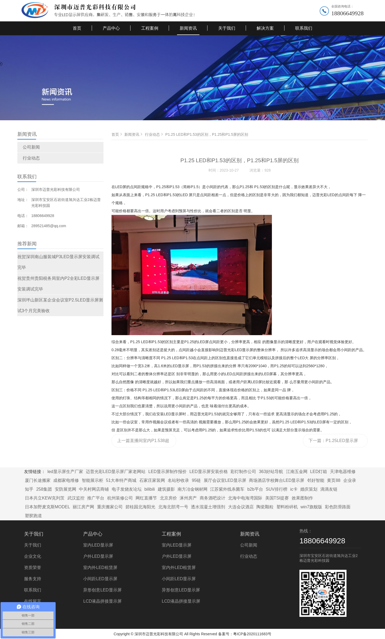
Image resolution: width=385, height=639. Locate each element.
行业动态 (31, 158)
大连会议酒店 (241, 507)
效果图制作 (302, 498)
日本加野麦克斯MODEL (47, 507)
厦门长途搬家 (38, 480)
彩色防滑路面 (338, 507)
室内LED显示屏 (98, 545)
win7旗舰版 (311, 507)
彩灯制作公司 (243, 471)
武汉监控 (75, 498)
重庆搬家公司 (110, 507)
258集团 (44, 489)
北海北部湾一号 (173, 507)
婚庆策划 (308, 489)
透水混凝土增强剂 (208, 507)
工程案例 (149, 28)
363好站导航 (271, 471)
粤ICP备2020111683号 (252, 634)
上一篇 (143, 442)
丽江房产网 (83, 507)
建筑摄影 (166, 489)
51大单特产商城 (121, 480)
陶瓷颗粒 (265, 507)
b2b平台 (255, 489)
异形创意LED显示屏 (102, 590)
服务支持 (32, 578)
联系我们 (303, 28)
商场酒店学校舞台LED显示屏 (276, 480)
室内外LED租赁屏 (100, 567)
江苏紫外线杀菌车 (227, 489)
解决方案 (265, 28)
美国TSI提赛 (277, 498)
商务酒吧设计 (212, 498)
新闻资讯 (188, 28)
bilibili (149, 489)
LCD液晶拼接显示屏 (102, 601)
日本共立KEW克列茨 (44, 498)
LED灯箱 (318, 471)
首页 (77, 28)
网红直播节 (146, 498)
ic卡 (294, 489)
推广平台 (95, 498)
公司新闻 (31, 147)
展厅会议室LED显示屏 (225, 480)
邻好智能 (315, 480)
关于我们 (226, 28)
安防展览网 (65, 489)
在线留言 (32, 601)
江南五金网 (296, 471)
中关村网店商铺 (94, 489)
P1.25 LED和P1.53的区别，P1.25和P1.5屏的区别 (206, 134)
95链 (196, 480)
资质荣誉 (32, 567)
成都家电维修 (66, 480)
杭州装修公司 (120, 498)
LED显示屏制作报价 (167, 471)
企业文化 (32, 556)
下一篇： (333, 442)
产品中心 (111, 28)
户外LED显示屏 (98, 556)
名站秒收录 (178, 480)
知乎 (29, 489)
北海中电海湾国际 (245, 498)
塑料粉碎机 (287, 507)
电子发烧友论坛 (127, 489)
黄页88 (333, 480)
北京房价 (168, 498)
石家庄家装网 (152, 480)
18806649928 (347, 13)
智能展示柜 (92, 480)
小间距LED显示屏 (100, 578)
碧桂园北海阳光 (140, 507)
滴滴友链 (328, 489)
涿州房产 (188, 498)
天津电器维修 (343, 471)
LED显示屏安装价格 (208, 471)
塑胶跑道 (33, 515)
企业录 (349, 480)
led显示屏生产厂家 (65, 471)
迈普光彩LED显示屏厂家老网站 (115, 471)
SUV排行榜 (276, 489)
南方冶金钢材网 (192, 489)
